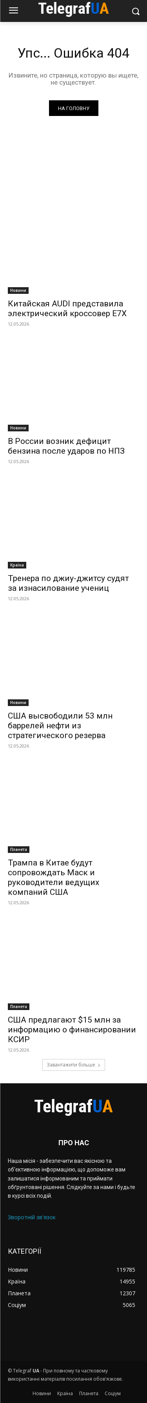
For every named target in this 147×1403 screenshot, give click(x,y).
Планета (18, 849)
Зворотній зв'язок (32, 1217)
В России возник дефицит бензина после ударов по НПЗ (66, 446)
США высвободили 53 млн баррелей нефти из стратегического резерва (60, 725)
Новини (18, 290)
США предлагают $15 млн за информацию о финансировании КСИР (72, 1029)
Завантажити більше (74, 1064)
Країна (17, 565)
